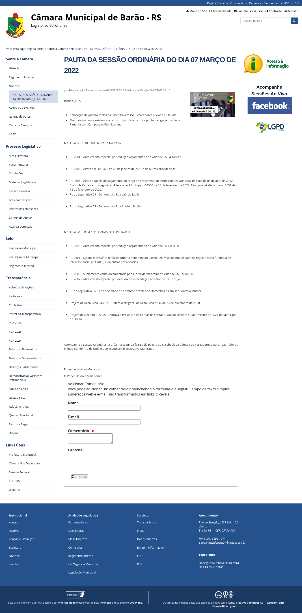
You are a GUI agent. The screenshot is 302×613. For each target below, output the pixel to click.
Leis (9, 238)
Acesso (13, 522)
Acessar (292, 11)
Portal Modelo (69, 602)
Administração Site (79, 90)
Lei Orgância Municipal (83, 564)
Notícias (76, 49)
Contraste (275, 11)
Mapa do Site (198, 11)
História (14, 531)
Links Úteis (15, 445)
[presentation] (102, 461)
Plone (138, 602)
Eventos (14, 564)
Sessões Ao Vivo (270, 93)
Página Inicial (216, 3)
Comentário (81, 430)
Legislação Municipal (82, 572)
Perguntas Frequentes (263, 3)
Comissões (75, 547)
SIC (297, 3)
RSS (286, 3)
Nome (73, 402)
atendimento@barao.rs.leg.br (227, 542)
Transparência (18, 278)
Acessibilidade (222, 11)
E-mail (73, 416)
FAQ (140, 556)
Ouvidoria (237, 3)
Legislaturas (76, 531)
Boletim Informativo (150, 547)
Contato (242, 11)
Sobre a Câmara (57, 49)
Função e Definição (21, 539)
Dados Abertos (147, 539)
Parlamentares (78, 522)
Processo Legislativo (23, 146)
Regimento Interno (80, 556)
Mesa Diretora (77, 539)
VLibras (258, 11)
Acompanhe (269, 87)
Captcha (75, 450)
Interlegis (105, 602)
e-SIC (140, 531)
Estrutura (15, 547)
